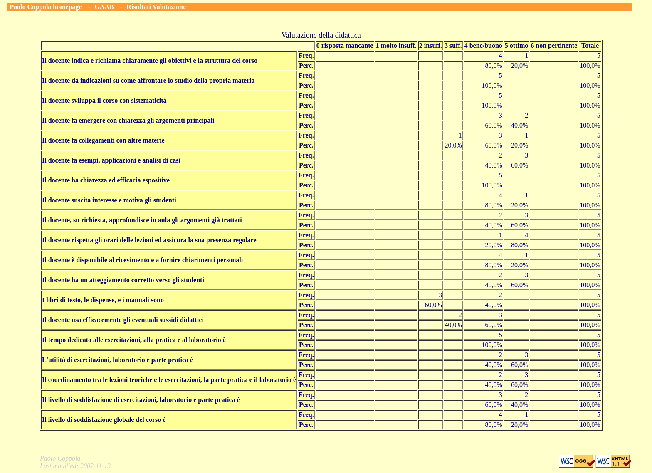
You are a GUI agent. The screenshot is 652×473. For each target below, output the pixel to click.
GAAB (104, 6)
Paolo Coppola (60, 458)
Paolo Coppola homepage (46, 6)
